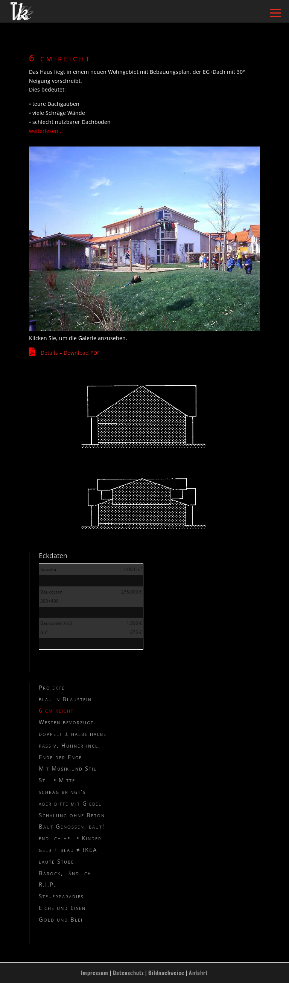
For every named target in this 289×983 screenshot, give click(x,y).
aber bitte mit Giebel (70, 803)
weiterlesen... (46, 130)
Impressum (94, 973)
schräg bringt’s (62, 791)
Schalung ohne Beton (72, 815)
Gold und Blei (61, 919)
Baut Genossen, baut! (72, 826)
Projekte (52, 687)
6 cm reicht (56, 710)
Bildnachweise (166, 973)
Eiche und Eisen (62, 907)
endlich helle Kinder (70, 838)
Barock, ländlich (65, 873)
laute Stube (56, 861)
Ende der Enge (60, 757)
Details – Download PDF (70, 352)
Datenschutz (128, 973)
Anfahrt (198, 973)
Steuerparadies (61, 896)
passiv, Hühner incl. (69, 745)
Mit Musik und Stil (68, 768)
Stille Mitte (57, 780)
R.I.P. (47, 884)
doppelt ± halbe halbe (72, 733)
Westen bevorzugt (66, 722)
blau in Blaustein (65, 699)
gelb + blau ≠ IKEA (68, 849)
